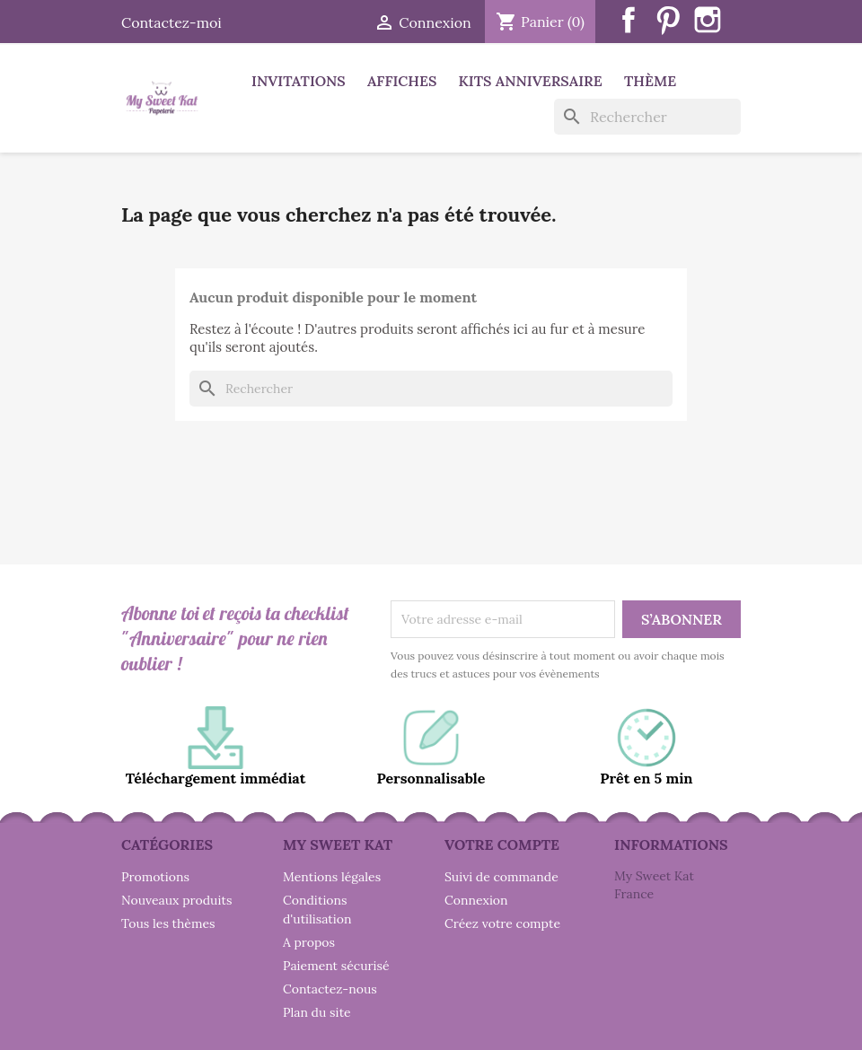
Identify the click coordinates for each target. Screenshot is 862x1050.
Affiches (401, 81)
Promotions (155, 877)
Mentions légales (332, 877)
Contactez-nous (330, 989)
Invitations (298, 81)
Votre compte (501, 844)
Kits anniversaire (531, 81)
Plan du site (317, 1012)
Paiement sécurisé (336, 966)
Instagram (708, 20)
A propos (309, 942)
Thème (650, 81)
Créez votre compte (502, 923)
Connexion (476, 900)
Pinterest (668, 20)
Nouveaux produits (176, 900)
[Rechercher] (647, 117)
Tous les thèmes (168, 923)
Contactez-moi (171, 22)
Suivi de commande (501, 877)
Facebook (628, 20)
